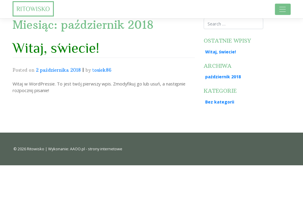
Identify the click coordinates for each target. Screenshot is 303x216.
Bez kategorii (219, 102)
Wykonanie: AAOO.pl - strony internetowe (85, 149)
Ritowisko (33, 9)
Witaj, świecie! (56, 48)
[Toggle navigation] (282, 9)
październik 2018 (223, 77)
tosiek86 (101, 70)
